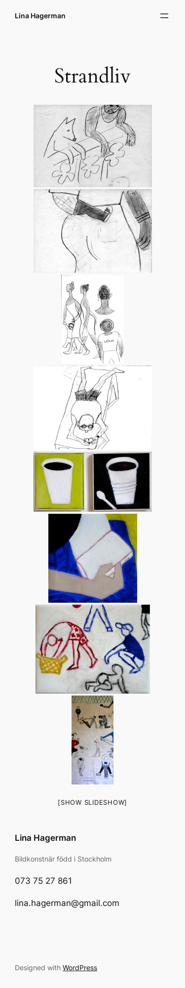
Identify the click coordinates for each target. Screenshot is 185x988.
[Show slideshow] (92, 802)
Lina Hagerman (40, 15)
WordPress (80, 967)
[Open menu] (164, 16)
